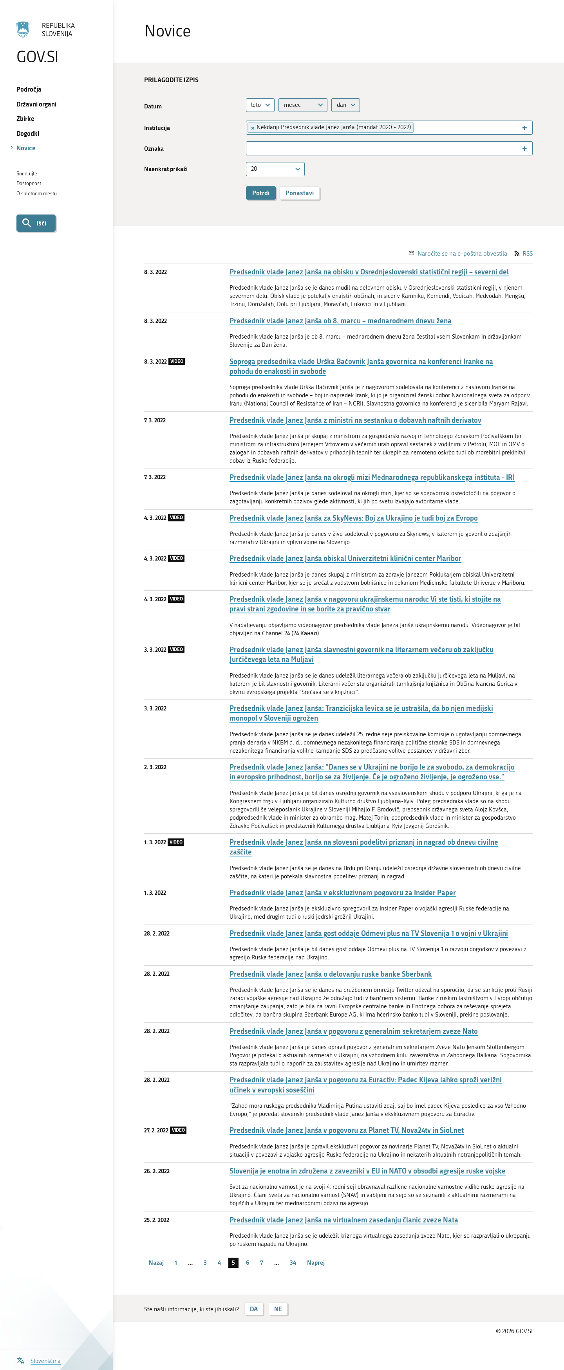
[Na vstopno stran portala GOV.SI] (56, 43)
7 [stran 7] (261, 1262)
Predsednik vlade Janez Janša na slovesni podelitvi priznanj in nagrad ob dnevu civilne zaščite (364, 847)
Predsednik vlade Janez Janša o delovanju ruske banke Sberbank (331, 974)
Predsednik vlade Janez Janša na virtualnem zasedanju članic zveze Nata (344, 1220)
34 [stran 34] (293, 1262)
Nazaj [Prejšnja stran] (156, 1262)
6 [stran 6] (247, 1262)
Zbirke (25, 118)
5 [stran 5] (233, 1262)
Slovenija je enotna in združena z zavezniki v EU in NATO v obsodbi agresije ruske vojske (368, 1171)
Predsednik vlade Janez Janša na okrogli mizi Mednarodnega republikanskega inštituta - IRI (372, 477)
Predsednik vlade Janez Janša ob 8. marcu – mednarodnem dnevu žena (341, 321)
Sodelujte (26, 174)
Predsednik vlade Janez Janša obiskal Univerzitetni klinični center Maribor (345, 558)
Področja (29, 89)
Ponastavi (300, 192)
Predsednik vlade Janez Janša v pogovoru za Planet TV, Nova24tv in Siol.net (347, 1130)
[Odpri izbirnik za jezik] (38, 1360)
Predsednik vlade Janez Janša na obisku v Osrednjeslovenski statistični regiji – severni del (369, 272)
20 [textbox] (254, 168)
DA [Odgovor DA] (254, 1308)
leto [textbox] (256, 104)
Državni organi (36, 103)
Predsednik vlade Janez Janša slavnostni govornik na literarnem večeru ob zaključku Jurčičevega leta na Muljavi (362, 654)
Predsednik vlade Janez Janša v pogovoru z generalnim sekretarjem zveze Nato (354, 1031)
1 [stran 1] (176, 1262)
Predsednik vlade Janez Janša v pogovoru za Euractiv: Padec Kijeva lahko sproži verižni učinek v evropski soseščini (366, 1084)
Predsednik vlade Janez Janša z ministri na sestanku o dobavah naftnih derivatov (355, 420)
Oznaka (154, 148)
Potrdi (260, 192)
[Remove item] (252, 127)
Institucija (157, 128)
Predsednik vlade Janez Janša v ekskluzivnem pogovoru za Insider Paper (343, 893)
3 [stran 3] (205, 1262)
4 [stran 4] (219, 1262)
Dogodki (27, 133)
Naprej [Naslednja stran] (316, 1262)
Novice (26, 147)
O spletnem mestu (36, 193)
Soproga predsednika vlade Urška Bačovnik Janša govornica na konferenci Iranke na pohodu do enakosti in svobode (361, 366)
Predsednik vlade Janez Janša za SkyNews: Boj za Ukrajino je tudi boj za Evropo (354, 518)
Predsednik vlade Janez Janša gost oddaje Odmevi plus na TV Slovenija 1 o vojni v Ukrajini (369, 933)
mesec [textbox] (292, 104)
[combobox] (260, 105)
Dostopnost (28, 183)
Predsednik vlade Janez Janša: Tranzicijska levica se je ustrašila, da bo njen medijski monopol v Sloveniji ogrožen (361, 713)
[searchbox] (419, 127)
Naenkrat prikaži (166, 169)
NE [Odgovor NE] (278, 1308)
